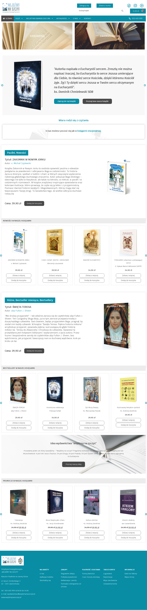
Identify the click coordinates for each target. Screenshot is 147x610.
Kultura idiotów (92, 520)
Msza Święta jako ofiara (55, 520)
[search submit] (122, 11)
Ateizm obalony (128, 520)
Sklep (19, 18)
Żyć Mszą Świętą (91, 407)
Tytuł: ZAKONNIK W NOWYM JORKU (25, 159)
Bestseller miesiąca (27, 300)
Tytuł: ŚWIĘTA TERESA (18, 307)
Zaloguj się (84, 5)
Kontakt (87, 18)
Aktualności (63, 18)
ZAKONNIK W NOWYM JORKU (18, 260)
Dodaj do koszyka (34, 203)
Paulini (11, 152)
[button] (135, 18)
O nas (77, 18)
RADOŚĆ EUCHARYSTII (91, 260)
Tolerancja (19, 520)
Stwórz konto (105, 5)
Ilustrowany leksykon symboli (128, 407)
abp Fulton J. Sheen (21, 310)
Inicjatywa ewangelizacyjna (39, 18)
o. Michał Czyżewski (21, 163)
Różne (10, 300)
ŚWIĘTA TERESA (19, 407)
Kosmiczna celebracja (55, 407)
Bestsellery (46, 300)
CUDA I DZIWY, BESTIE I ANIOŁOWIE (55, 260)
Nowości (21, 152)
